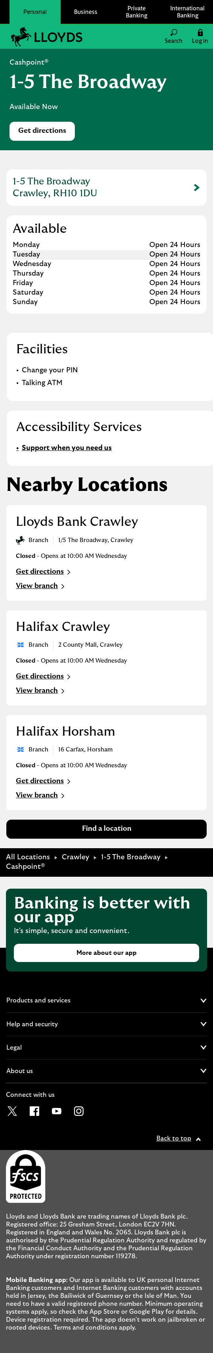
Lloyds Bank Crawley (77, 522)
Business (85, 11)
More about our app (106, 953)
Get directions (46, 133)
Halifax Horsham (65, 731)
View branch (41, 586)
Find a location (106, 828)
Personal (35, 11)
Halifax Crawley (63, 627)
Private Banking (136, 11)
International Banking (187, 11)
